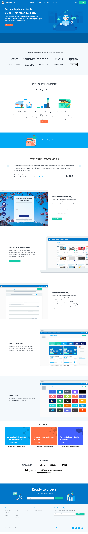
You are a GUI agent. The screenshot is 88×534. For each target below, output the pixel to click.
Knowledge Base (38, 510)
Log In (75, 2)
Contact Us (17, 517)
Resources (54, 2)
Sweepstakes (8, 510)
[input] (40, 498)
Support (36, 512)
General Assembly (39, 176)
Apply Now (82, 2)
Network (7, 512)
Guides (26, 510)
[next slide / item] (80, 165)
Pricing (39, 2)
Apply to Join (9, 24)
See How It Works (57, 218)
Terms (16, 512)
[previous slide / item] (8, 165)
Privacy (16, 515)
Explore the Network (15, 261)
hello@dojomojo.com (60, 527)
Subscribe (80, 513)
